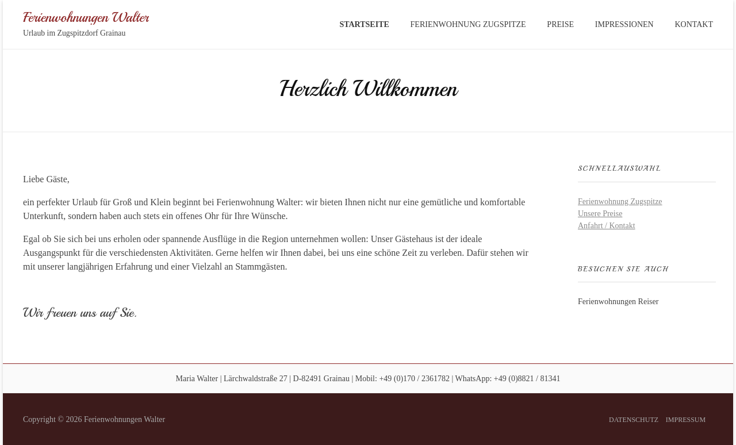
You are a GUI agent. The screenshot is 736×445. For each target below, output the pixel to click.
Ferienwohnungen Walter (86, 16)
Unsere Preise (600, 213)
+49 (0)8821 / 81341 (527, 378)
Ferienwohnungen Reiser (618, 301)
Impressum (686, 420)
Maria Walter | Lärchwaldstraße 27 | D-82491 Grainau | (265, 378)
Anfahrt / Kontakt (606, 225)
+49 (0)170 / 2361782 (414, 378)
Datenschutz (633, 420)
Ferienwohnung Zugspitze (620, 201)
